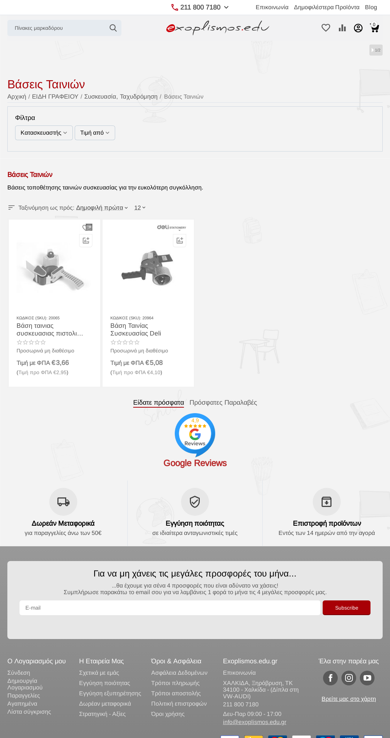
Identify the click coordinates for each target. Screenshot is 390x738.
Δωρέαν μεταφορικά (105, 688)
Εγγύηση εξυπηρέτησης (110, 678)
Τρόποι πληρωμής (175, 668)
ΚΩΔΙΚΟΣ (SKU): (32, 317)
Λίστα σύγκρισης (29, 696)
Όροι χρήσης (168, 699)
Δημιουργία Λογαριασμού (25, 669)
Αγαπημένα (22, 688)
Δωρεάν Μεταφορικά (63, 523)
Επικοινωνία (272, 7)
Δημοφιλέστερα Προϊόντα (326, 7)
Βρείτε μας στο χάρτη (349, 684)
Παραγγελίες (23, 680)
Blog (371, 7)
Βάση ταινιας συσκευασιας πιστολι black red (51, 328)
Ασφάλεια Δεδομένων (179, 657)
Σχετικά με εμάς (99, 657)
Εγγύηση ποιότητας (194, 523)
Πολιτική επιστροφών (179, 688)
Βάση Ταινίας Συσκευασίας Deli (145, 328)
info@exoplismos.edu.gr (254, 707)
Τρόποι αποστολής (176, 678)
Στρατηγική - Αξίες (102, 699)
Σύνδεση (18, 657)
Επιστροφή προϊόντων (326, 523)
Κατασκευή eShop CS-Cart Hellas (113, 729)
